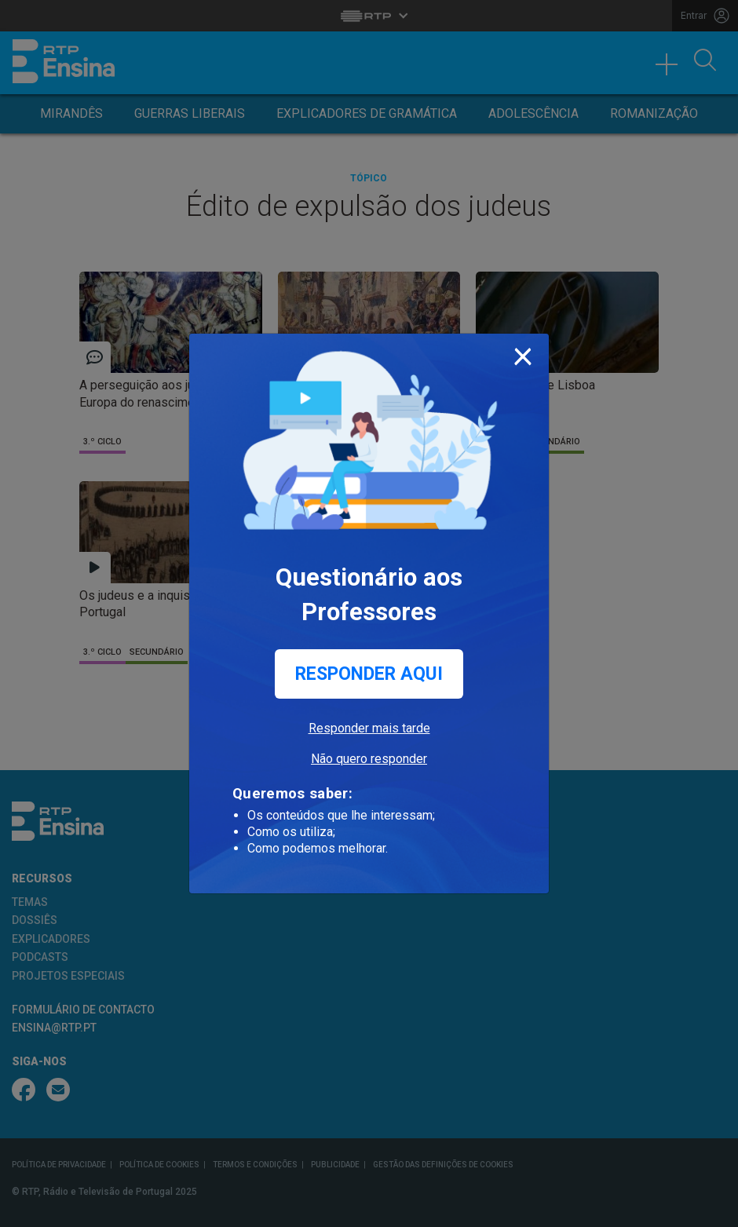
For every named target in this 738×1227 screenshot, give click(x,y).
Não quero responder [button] (369, 758)
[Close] (523, 353)
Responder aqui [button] (369, 674)
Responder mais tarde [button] (369, 728)
